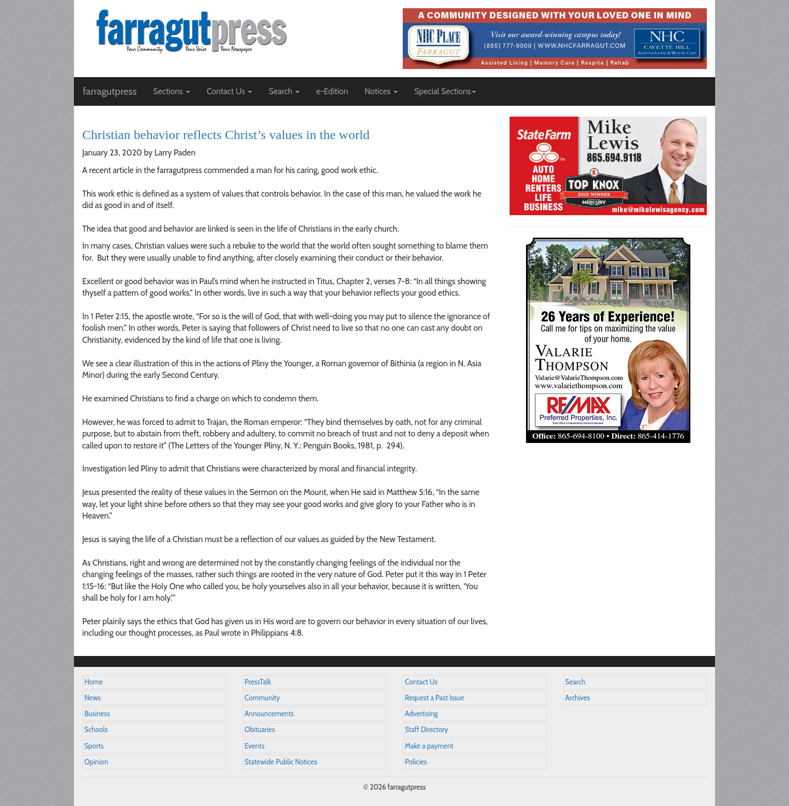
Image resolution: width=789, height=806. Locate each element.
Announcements (269, 714)
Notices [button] (381, 91)
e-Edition (332, 91)
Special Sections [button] (445, 91)
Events (255, 746)
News (92, 698)
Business (97, 714)
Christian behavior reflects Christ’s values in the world (226, 135)
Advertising (421, 714)
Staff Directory (426, 730)
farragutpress (109, 91)
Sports (94, 746)
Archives (577, 698)
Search (575, 682)
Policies (416, 762)
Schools (95, 730)
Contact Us (421, 682)
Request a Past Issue (434, 698)
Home (93, 682)
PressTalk (258, 682)
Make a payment (429, 746)
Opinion (96, 762)
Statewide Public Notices (281, 762)
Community (262, 698)
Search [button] (284, 91)
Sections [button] (171, 91)
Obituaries (260, 730)
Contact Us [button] (229, 91)
